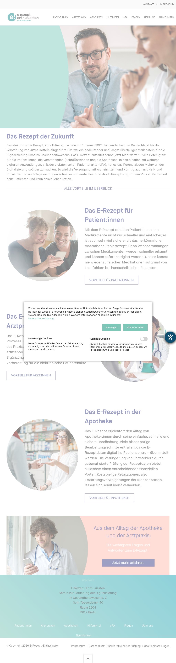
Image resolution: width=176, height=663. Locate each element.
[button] (111, 327)
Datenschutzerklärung (41, 318)
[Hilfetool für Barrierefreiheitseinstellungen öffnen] (170, 337)
